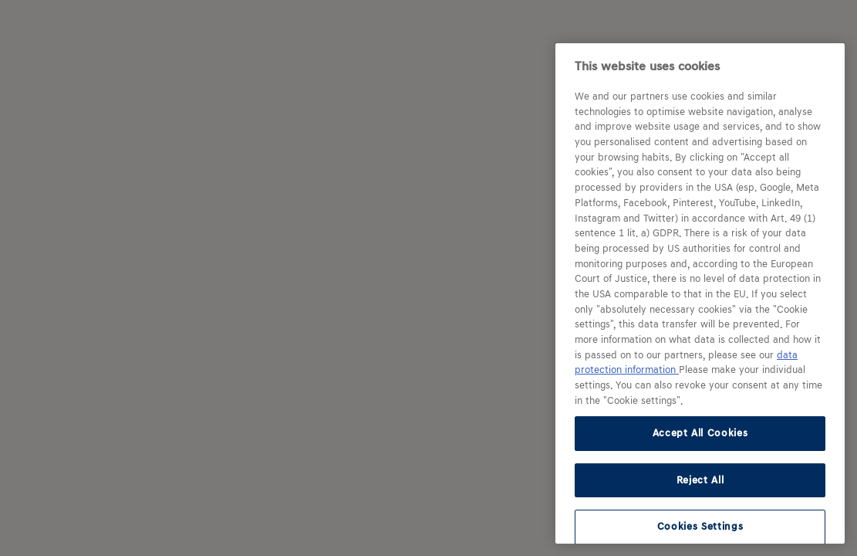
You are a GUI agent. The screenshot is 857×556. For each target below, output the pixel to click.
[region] (700, 293)
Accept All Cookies (700, 432)
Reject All (700, 479)
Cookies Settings (700, 526)
